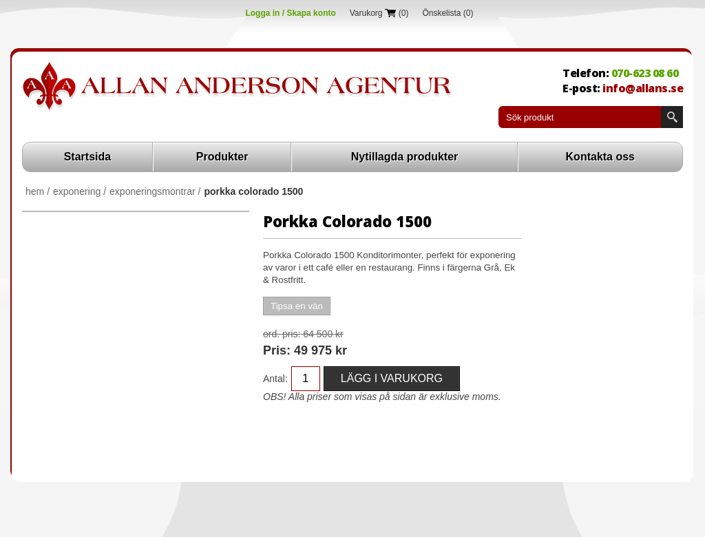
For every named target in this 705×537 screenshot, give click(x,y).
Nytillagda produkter (405, 156)
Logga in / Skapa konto (290, 13)
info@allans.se (642, 88)
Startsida (87, 156)
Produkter (222, 156)
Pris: (277, 350)
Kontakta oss (600, 156)
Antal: (275, 378)
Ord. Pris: (281, 333)
